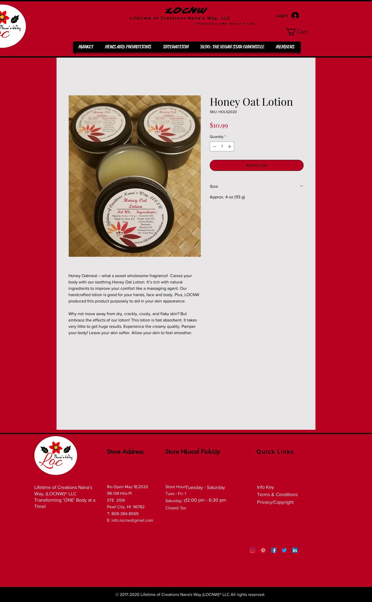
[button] (300, 32)
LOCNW (185, 11)
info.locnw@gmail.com (132, 520)
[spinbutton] (222, 146)
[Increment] (230, 146)
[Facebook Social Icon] (273, 550)
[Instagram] (252, 550)
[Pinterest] (263, 550)
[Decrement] (214, 146)
